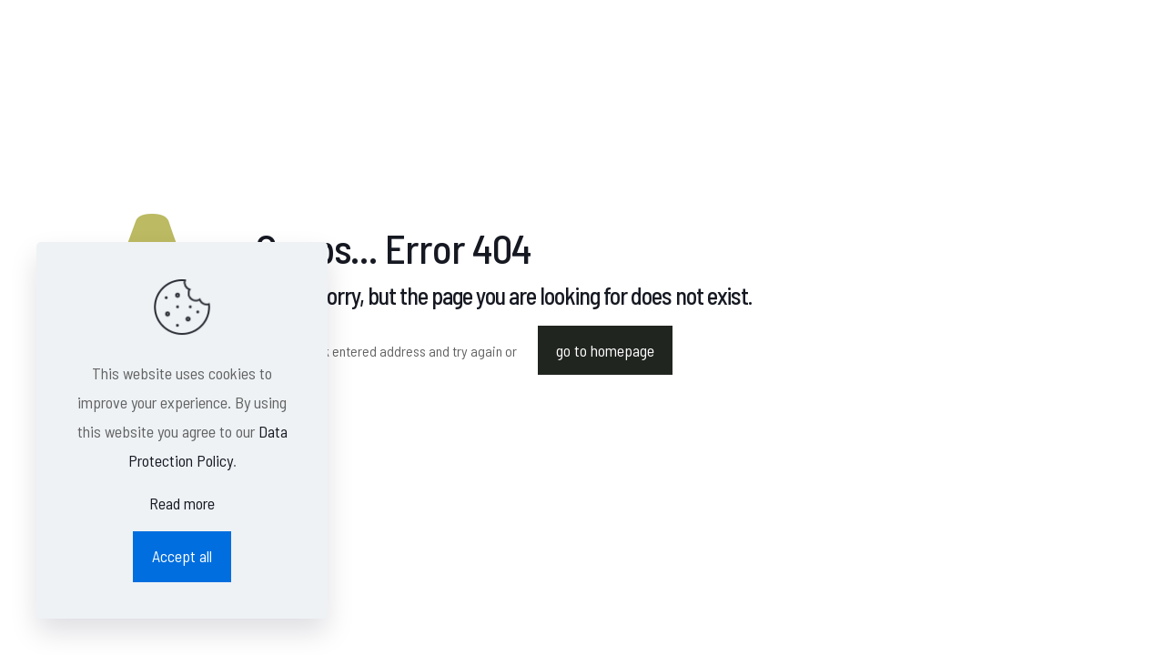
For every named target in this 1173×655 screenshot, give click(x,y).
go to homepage (605, 350)
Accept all (182, 556)
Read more (182, 503)
